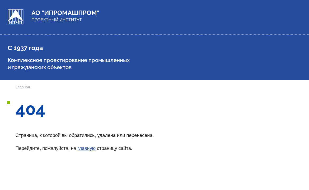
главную (86, 148)
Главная (23, 87)
